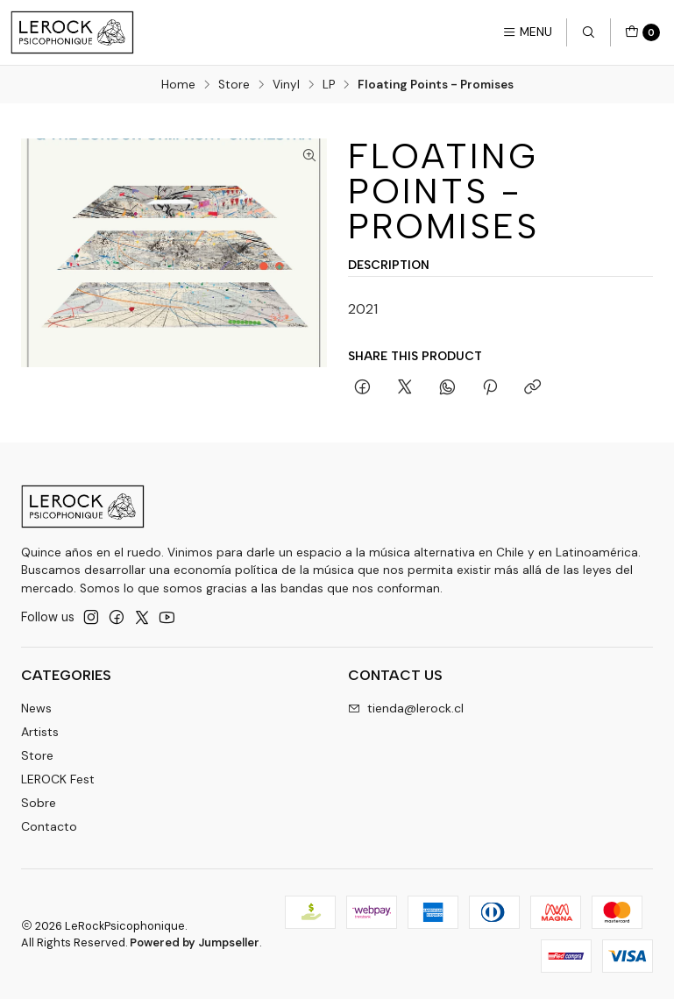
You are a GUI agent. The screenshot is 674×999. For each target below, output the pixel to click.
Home (178, 85)
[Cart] (642, 32)
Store (234, 85)
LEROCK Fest (58, 779)
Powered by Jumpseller (194, 942)
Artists (40, 732)
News (36, 708)
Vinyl (286, 85)
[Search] (588, 32)
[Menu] (527, 32)
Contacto (49, 826)
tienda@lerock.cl (406, 708)
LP (329, 85)
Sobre (38, 803)
